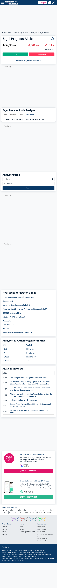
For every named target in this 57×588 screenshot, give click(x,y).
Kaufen (13, 115)
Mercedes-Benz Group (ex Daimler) (16, 305)
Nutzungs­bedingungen (45, 534)
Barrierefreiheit (42, 541)
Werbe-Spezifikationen (27, 532)
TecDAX (29, 345)
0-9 (7, 510)
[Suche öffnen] (49, 2)
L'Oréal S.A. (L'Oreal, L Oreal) (14, 317)
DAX (4, 345)
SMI (4, 353)
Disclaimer (41, 532)
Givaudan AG (8, 301)
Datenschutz (41, 529)
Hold (21, 115)
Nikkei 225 (30, 349)
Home (4, 33)
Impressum (41, 527)
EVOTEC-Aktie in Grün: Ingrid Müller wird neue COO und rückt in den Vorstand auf (30, 389)
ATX (27, 361)
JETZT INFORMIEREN (28, 471)
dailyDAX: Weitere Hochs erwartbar (23, 400)
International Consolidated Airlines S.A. (18, 333)
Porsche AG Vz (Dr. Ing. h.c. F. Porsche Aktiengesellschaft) (25, 309)
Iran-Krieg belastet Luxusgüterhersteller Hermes (28, 378)
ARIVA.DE (51, 558)
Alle (5, 115)
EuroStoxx (47, 512)
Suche (28, 188)
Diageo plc (7, 321)
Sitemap (4, 534)
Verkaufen (30, 115)
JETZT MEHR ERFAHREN (28, 497)
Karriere (4, 529)
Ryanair (6, 329)
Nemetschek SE (9, 325)
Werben (22, 529)
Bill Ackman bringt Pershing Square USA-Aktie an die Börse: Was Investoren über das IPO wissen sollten (30, 383)
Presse (4, 532)
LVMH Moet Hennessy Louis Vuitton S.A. (18, 297)
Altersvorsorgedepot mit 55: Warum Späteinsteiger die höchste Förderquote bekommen (31, 395)
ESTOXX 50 (7, 361)
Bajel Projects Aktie (21, 33)
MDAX (5, 349)
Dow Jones (30, 353)
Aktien (10, 33)
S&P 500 (6, 357)
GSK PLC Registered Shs (12, 313)
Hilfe (21, 527)
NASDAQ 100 (31, 357)
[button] (42, 2)
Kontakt (4, 527)
